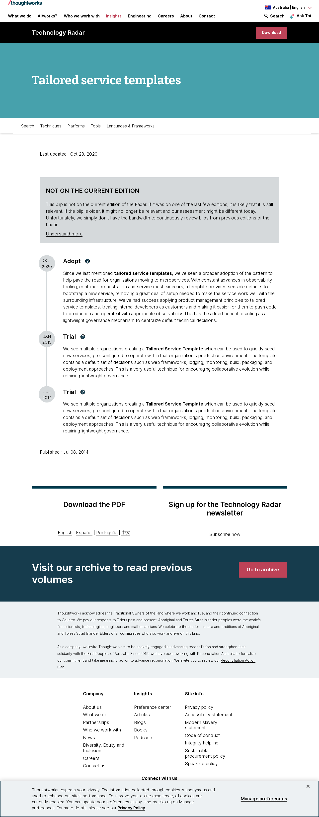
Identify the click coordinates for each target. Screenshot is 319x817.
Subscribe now (224, 543)
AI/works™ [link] (48, 20)
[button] (87, 270)
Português (107, 541)
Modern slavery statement (201, 734)
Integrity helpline (201, 751)
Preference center (152, 715)
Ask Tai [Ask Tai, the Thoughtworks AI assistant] (304, 20)
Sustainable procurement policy (205, 762)
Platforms (76, 133)
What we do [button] (19, 20)
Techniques (50, 133)
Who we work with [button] (82, 20)
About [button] (186, 20)
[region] (159, 799)
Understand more (64, 242)
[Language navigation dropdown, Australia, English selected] (283, 7)
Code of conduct (202, 744)
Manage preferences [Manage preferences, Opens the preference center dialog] (264, 798)
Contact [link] (207, 20)
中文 (125, 541)
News (89, 746)
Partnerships (96, 731)
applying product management (191, 309)
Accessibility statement (208, 723)
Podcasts (144, 746)
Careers (91, 767)
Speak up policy (201, 772)
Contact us (94, 774)
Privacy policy (199, 715)
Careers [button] (166, 20)
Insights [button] (114, 20)
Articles (142, 723)
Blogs (140, 731)
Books (141, 738)
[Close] (308, 786)
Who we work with (102, 738)
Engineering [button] (140, 20)
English (65, 541)
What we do (95, 723)
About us (92, 715)
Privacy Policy (131, 807)
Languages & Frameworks (131, 133)
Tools (96, 133)
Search (277, 20)
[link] (270, 40)
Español (84, 541)
